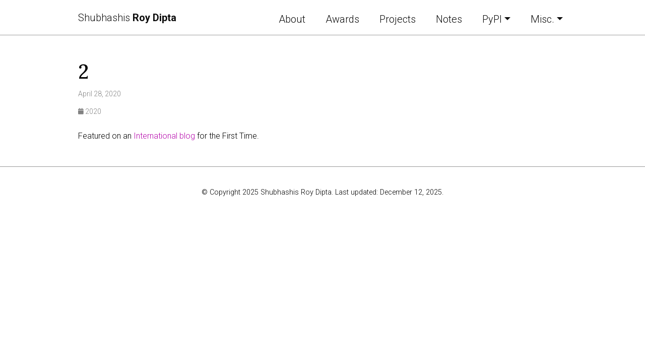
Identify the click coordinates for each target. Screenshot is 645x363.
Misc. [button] (542, 19)
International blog (164, 136)
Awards (342, 19)
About (292, 19)
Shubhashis (127, 18)
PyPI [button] (492, 19)
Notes (449, 19)
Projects (397, 19)
